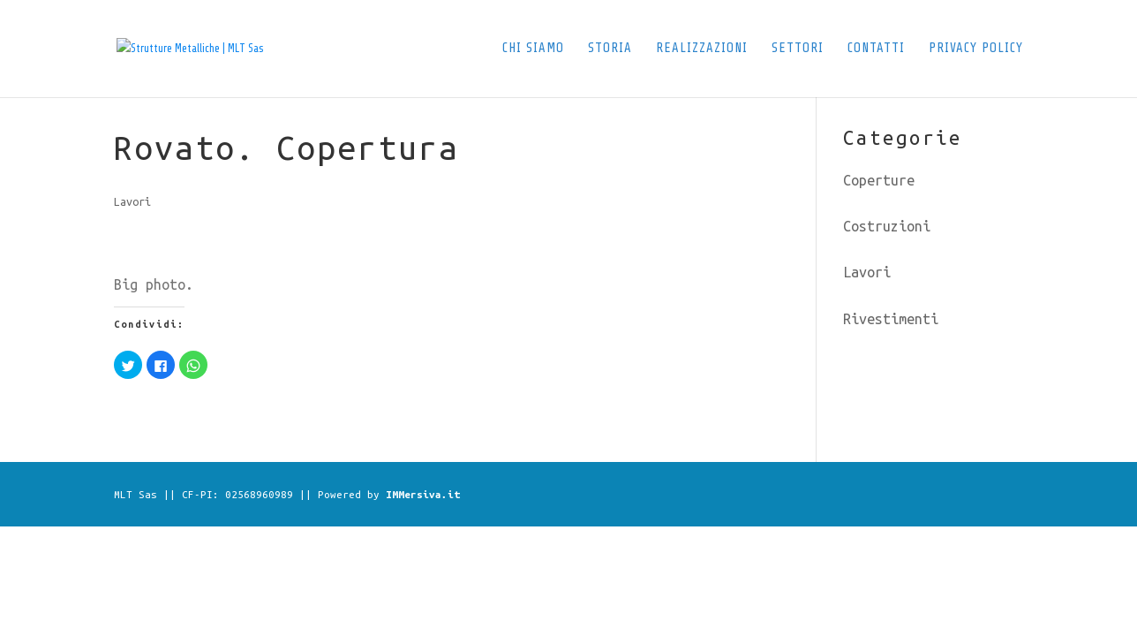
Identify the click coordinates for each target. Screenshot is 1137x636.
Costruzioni (886, 226)
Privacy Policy (976, 49)
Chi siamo (533, 49)
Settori (798, 49)
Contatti (876, 49)
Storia (610, 49)
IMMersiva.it (423, 494)
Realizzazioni (702, 49)
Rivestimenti (890, 319)
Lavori (132, 201)
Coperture (879, 180)
